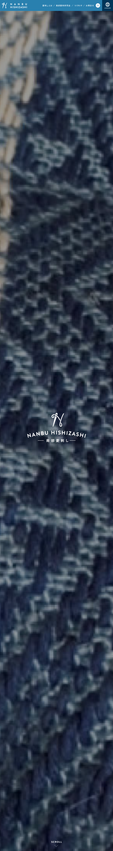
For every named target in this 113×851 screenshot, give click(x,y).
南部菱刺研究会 (63, 5)
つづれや (78, 5)
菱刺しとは (47, 5)
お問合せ (90, 5)
